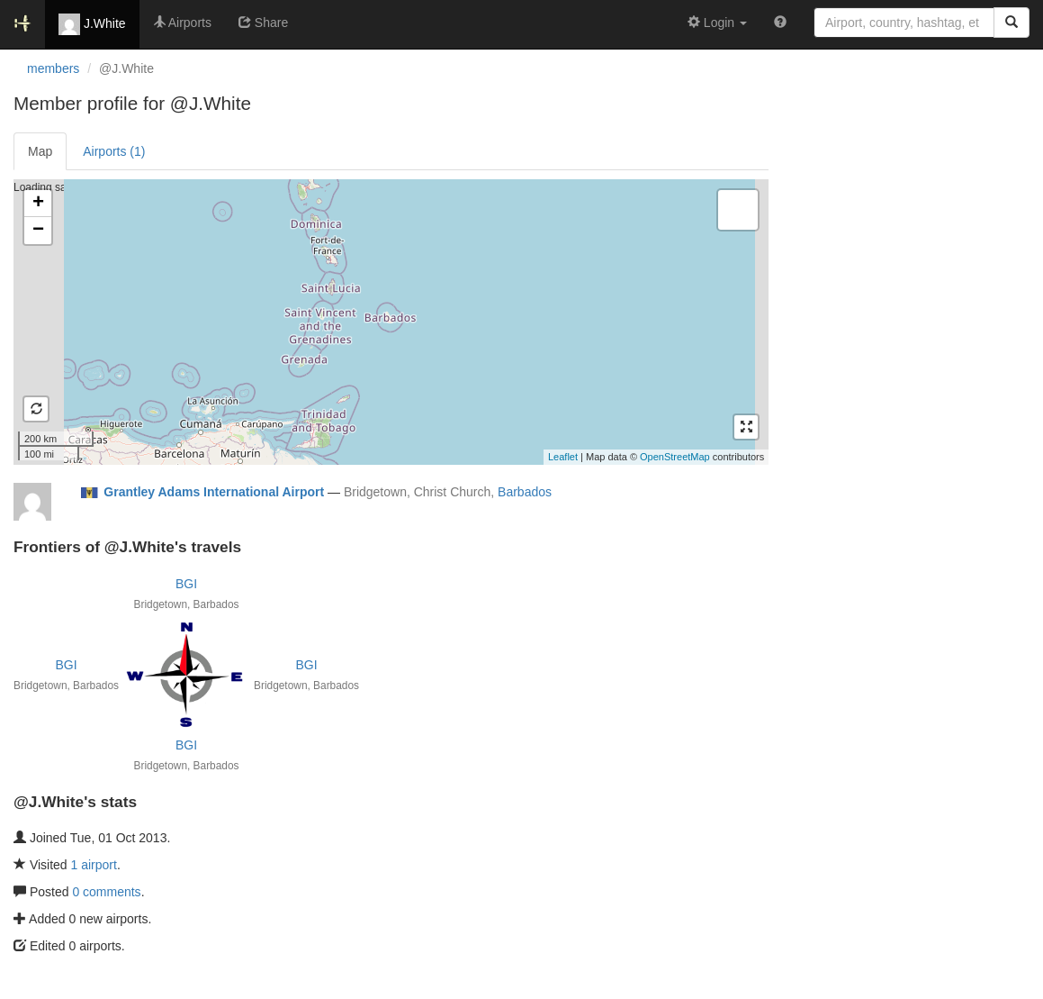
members (53, 68)
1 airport (94, 865)
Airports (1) (114, 151)
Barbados (525, 492)
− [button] (38, 230)
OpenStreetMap (675, 456)
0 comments (106, 892)
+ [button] (38, 203)
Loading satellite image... (388, 321)
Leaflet (563, 456)
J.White (92, 24)
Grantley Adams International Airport (213, 492)
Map (40, 151)
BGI (186, 584)
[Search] (1012, 22)
